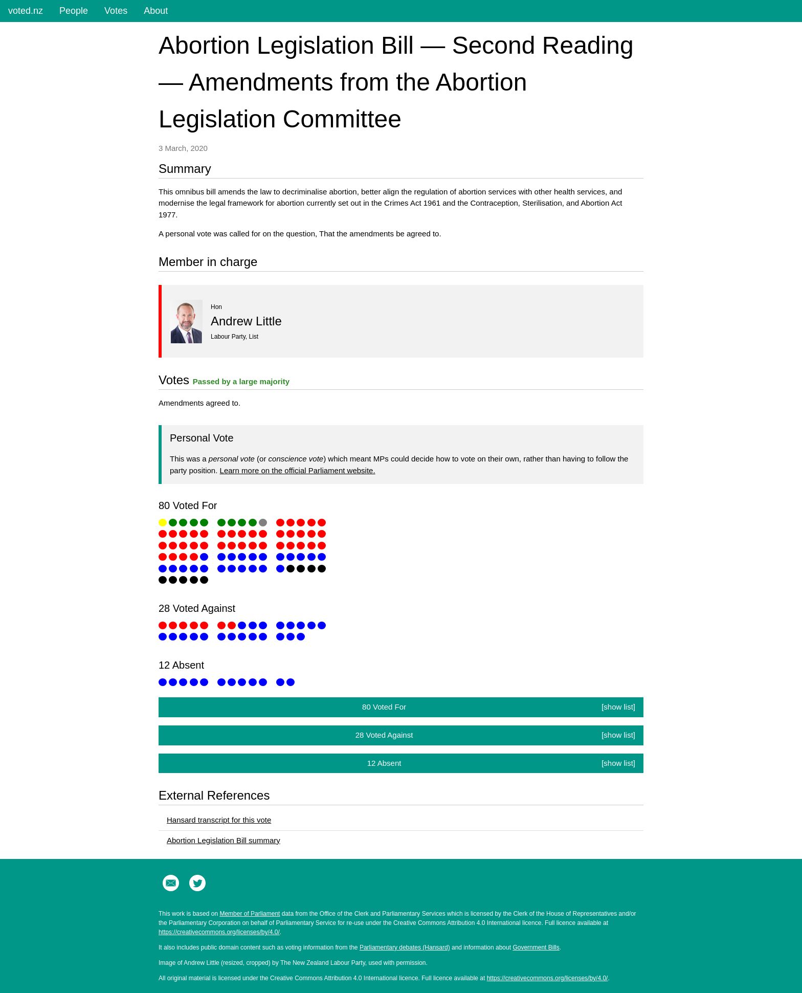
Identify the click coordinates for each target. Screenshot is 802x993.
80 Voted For (498, 707)
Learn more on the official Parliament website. (297, 470)
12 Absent (501, 763)
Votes (115, 11)
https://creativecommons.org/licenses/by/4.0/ (219, 932)
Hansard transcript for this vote (219, 819)
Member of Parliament (249, 913)
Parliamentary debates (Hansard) (405, 947)
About (156, 11)
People (73, 11)
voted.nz (25, 11)
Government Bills (536, 947)
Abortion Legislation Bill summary (223, 840)
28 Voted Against (495, 735)
